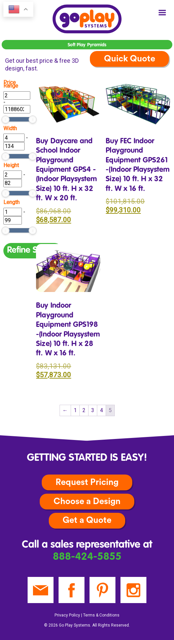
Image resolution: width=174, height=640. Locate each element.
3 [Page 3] (92, 410)
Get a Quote (87, 520)
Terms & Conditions (101, 615)
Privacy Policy (67, 615)
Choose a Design (87, 501)
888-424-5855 (87, 557)
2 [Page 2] (83, 410)
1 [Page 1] (75, 410)
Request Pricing (87, 482)
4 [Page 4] (101, 410)
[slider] (5, 119)
